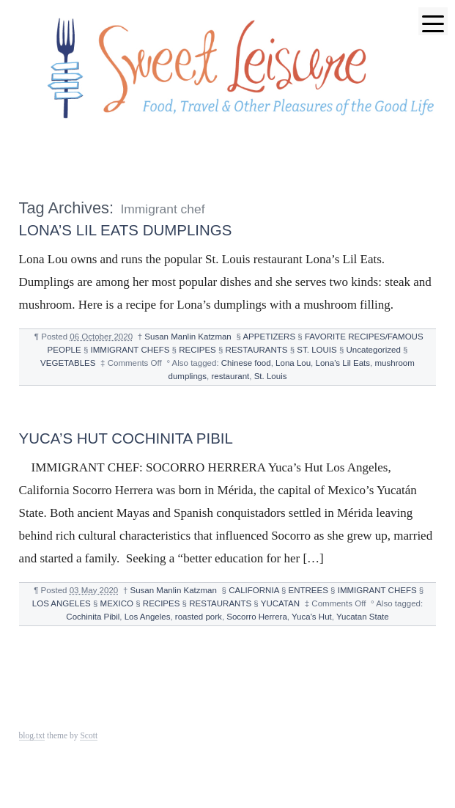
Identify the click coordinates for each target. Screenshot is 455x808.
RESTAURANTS (257, 349)
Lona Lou (293, 363)
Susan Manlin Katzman (187, 336)
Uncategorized (374, 349)
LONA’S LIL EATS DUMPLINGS (125, 229)
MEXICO (116, 603)
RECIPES (197, 349)
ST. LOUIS (316, 349)
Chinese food (246, 363)
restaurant (230, 376)
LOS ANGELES (61, 603)
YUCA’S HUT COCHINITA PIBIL (126, 438)
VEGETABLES (67, 363)
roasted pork (198, 616)
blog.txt (32, 735)
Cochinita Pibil (92, 616)
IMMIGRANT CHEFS (130, 349)
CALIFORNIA (253, 590)
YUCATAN (280, 603)
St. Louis (270, 376)
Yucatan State (362, 616)
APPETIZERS (269, 336)
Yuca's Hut (312, 616)
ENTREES (308, 590)
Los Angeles (148, 616)
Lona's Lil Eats (343, 363)
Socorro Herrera (256, 616)
